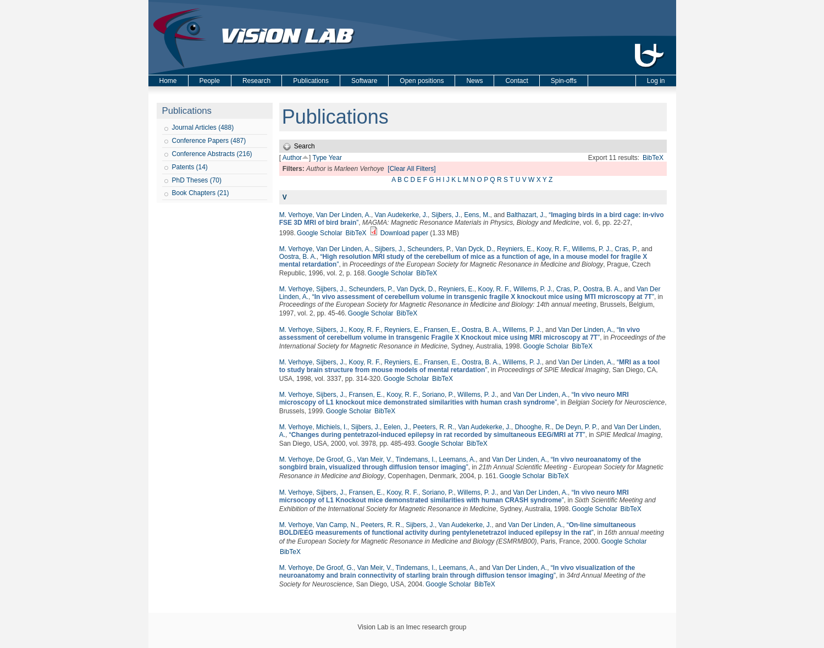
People (210, 81)
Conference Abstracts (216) (212, 154)
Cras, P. (626, 249)
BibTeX (653, 158)
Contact (516, 81)
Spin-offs (564, 81)
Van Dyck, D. (474, 249)
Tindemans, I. (415, 459)
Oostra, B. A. (298, 257)
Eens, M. (477, 215)
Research (256, 81)
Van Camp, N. (336, 525)
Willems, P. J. (591, 249)
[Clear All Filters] (411, 169)
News (474, 81)
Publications (311, 81)
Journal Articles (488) (203, 127)
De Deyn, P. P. (576, 427)
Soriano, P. (438, 394)
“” (483, 297)
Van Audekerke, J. (401, 215)
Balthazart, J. (526, 215)
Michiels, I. (331, 427)
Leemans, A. (457, 459)
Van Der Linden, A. (343, 215)
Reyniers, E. (515, 249)
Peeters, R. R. (433, 427)
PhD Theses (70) (197, 180)
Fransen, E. (441, 330)
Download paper (404, 233)
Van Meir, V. (374, 459)
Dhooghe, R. (533, 427)
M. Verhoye (296, 215)
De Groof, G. (334, 459)
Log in (656, 81)
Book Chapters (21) (200, 193)
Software (364, 81)
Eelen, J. (397, 427)
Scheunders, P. (429, 249)
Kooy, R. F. (552, 249)
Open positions (422, 81)
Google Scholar (319, 233)
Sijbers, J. (446, 215)
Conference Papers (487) (209, 141)
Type (320, 158)
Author (292, 158)
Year (335, 158)
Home (168, 81)
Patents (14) (190, 167)
